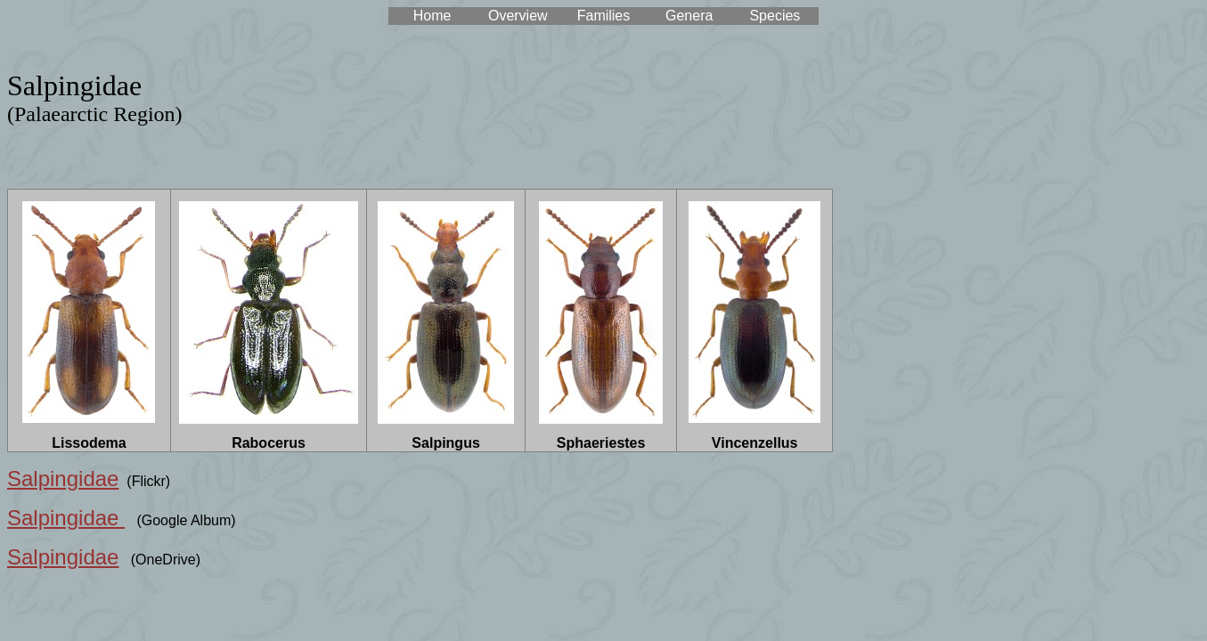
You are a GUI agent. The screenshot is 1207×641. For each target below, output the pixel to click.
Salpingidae (62, 479)
